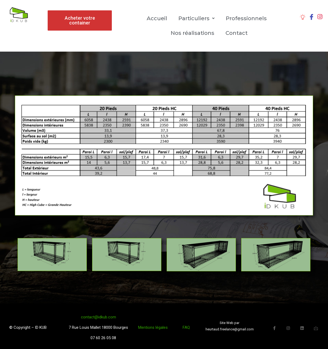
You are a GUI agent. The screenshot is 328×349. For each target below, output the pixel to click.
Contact (236, 33)
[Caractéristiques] (303, 16)
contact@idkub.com (98, 317)
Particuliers (196, 18)
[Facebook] (311, 16)
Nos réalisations (192, 33)
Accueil (157, 18)
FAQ (186, 327)
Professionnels (246, 18)
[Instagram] (319, 16)
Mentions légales (154, 327)
